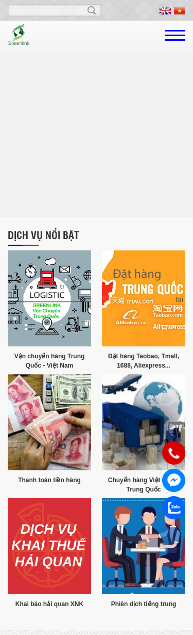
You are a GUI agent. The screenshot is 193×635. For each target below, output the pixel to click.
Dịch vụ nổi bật (43, 235)
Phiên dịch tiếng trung (144, 604)
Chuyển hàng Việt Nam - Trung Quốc (143, 485)
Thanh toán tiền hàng (49, 480)
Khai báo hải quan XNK (49, 604)
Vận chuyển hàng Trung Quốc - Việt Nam (49, 361)
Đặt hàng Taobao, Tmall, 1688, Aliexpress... (143, 361)
